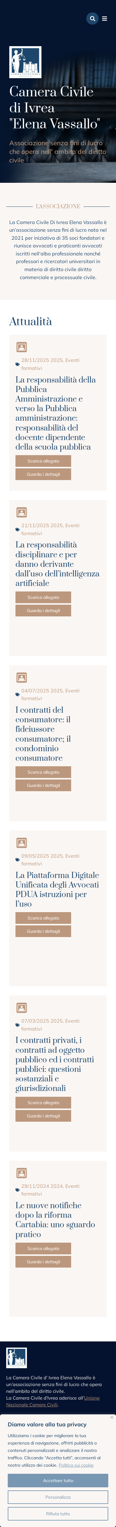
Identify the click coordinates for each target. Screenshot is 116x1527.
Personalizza (58, 1497)
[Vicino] (111, 1417)
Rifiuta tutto (58, 1514)
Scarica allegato (43, 461)
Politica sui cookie (76, 1465)
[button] (104, 18)
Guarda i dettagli (43, 474)
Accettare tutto (58, 1480)
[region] (58, 1470)
